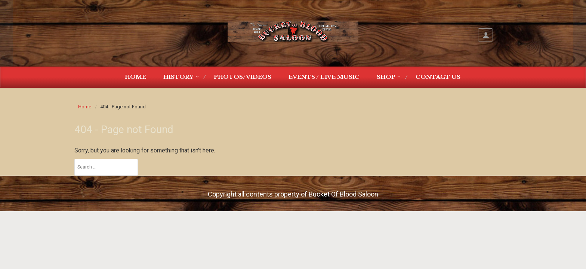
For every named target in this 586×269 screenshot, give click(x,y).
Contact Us (438, 76)
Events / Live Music (324, 76)
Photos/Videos (242, 76)
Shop (386, 76)
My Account (485, 34)
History (178, 76)
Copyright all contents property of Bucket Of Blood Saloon (293, 194)
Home (135, 76)
